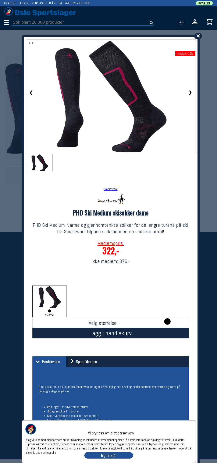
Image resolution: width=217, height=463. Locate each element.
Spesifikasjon (82, 361)
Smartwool (110, 189)
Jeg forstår (109, 455)
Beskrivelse (46, 361)
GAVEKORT (204, 3)
